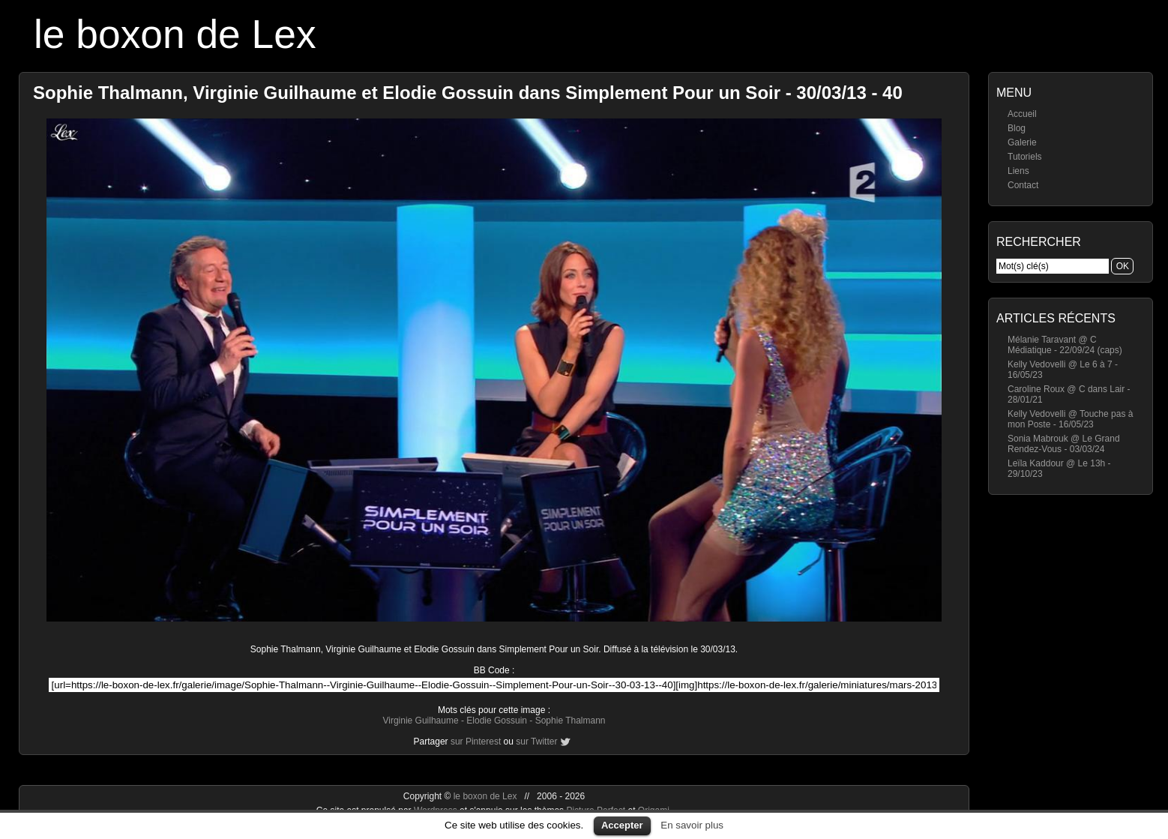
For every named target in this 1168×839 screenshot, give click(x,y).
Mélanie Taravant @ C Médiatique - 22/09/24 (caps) (1065, 344)
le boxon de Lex (175, 34)
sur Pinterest (476, 741)
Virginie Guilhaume (420, 720)
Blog (1017, 128)
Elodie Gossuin (496, 720)
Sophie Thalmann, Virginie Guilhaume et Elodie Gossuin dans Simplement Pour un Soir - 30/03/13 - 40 (468, 92)
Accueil (1022, 114)
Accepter (622, 825)
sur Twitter (536, 741)
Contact (1023, 185)
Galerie (1022, 142)
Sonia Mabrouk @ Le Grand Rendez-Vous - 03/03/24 (1064, 443)
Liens (1018, 171)
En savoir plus (691, 825)
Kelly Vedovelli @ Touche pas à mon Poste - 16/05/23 (1070, 419)
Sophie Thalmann (570, 720)
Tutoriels (1025, 156)
